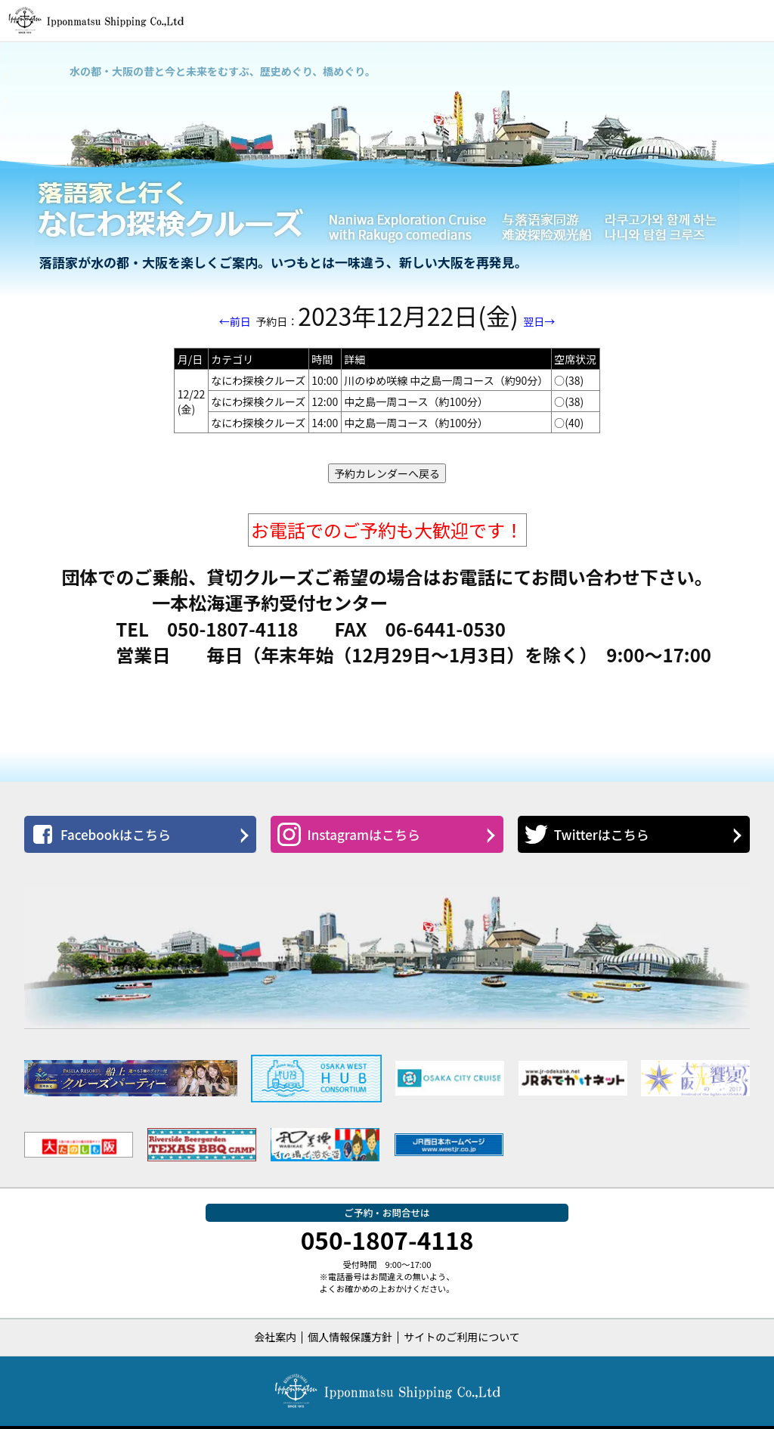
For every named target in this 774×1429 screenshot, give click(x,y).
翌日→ (539, 321)
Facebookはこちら (101, 834)
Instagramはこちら (348, 834)
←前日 (235, 321)
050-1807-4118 (387, 1239)
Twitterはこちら (587, 834)
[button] (753, 20)
